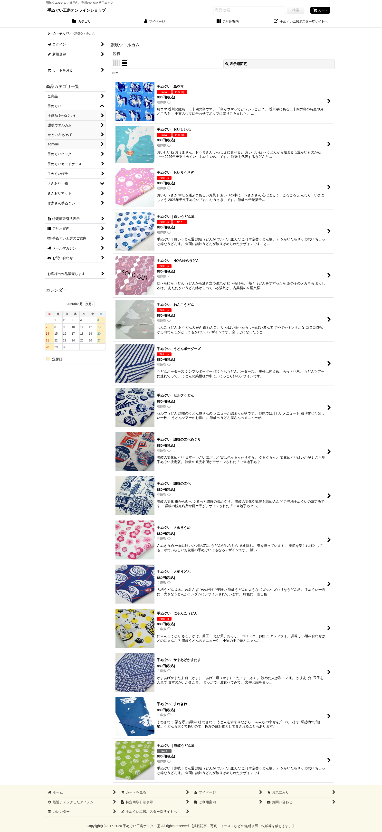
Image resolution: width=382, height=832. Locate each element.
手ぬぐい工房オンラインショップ (76, 10)
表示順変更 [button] (236, 64)
